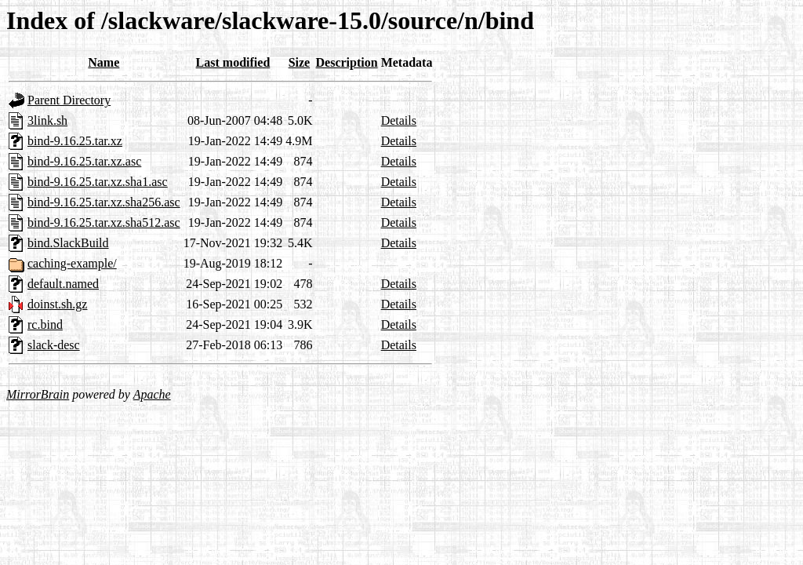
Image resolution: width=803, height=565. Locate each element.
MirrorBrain (37, 394)
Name (103, 62)
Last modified (233, 62)
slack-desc (53, 345)
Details (398, 120)
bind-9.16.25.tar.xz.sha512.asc (103, 222)
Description (347, 62)
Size (300, 62)
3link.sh (47, 120)
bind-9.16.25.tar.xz (74, 141)
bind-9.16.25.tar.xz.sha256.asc (103, 202)
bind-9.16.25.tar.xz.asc (84, 161)
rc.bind (45, 324)
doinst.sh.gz (57, 304)
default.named (63, 283)
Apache (152, 394)
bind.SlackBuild (68, 243)
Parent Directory (69, 100)
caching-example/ (72, 263)
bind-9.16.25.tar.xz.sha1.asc (97, 181)
